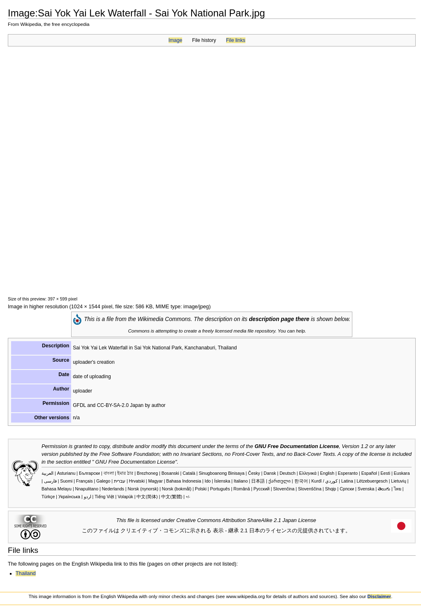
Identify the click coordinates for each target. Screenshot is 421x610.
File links (235, 40)
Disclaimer (379, 596)
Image (175, 40)
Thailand (26, 573)
